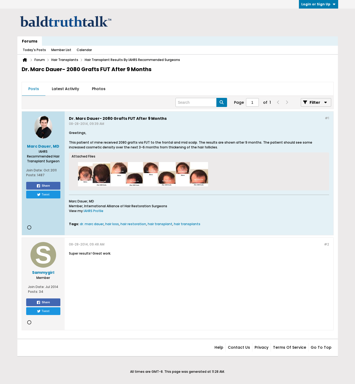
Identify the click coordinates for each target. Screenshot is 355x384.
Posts (33, 88)
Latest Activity (65, 88)
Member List (61, 50)
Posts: (31, 175)
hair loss (112, 224)
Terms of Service (289, 347)
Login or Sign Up (318, 4)
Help (218, 347)
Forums (29, 41)
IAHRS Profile (93, 211)
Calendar (84, 50)
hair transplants (187, 224)
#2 (326, 244)
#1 (327, 118)
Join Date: (34, 170)
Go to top (321, 347)
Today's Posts (34, 50)
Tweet (43, 195)
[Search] (201, 102)
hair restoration (133, 224)
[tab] (33, 89)
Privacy (261, 347)
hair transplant (160, 224)
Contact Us (239, 347)
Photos (99, 88)
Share (43, 186)
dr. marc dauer (92, 224)
